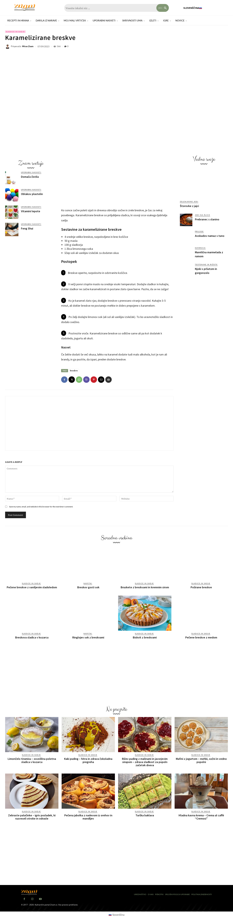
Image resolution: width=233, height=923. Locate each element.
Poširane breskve (201, 587)
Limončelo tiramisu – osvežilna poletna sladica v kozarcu (32, 760)
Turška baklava (145, 815)
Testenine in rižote (206, 264)
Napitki (88, 583)
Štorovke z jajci (189, 206)
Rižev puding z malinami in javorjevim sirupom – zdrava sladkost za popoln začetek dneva (145, 762)
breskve (74, 370)
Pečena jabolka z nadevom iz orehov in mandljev (88, 816)
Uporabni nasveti (31, 172)
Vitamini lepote (30, 211)
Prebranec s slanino (207, 219)
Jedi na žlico (202, 215)
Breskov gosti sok (88, 587)
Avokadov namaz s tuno (209, 236)
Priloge (199, 231)
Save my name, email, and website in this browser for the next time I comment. (41, 506)
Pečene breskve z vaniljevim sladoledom (32, 587)
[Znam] (24, 7)
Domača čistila (30, 177)
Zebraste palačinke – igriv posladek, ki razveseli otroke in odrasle (32, 816)
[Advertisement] (30, 263)
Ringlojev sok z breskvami (88, 637)
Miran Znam (27, 46)
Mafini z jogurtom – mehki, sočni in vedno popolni (201, 760)
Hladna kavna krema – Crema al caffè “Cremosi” (201, 816)
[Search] (162, 8)
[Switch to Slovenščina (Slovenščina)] (116, 915)
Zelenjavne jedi (189, 201)
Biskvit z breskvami (145, 637)
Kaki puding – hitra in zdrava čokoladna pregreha (88, 760)
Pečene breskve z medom (201, 637)
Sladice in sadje (15, 32)
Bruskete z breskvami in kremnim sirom (145, 587)
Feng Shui (27, 228)
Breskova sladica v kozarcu (31, 637)
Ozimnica (200, 248)
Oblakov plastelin (32, 194)
